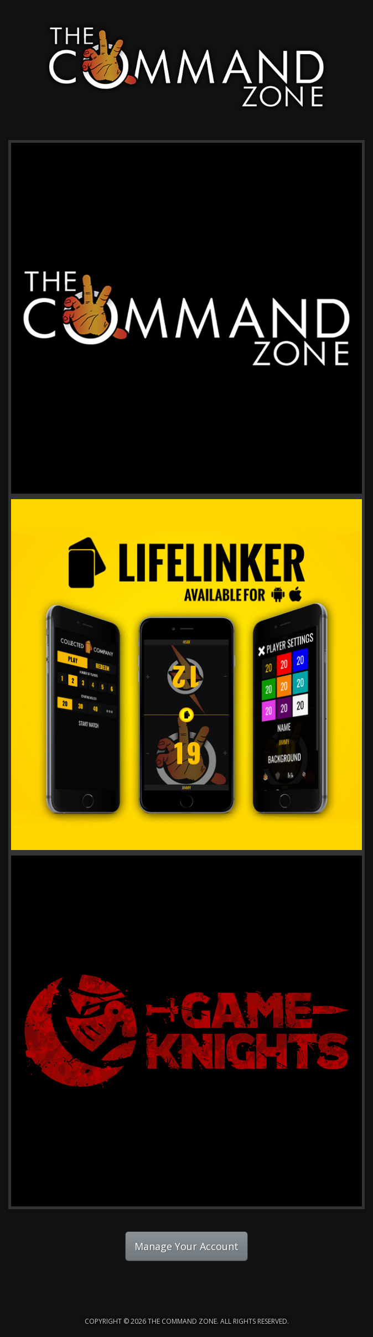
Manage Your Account (186, 1246)
